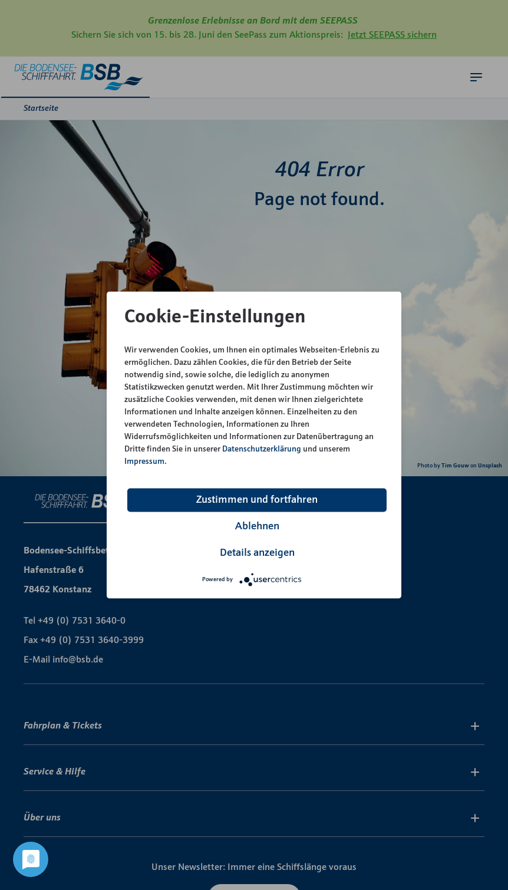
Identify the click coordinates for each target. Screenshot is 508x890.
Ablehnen (257, 526)
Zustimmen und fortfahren (257, 500)
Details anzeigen (257, 553)
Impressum (144, 461)
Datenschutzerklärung (261, 449)
